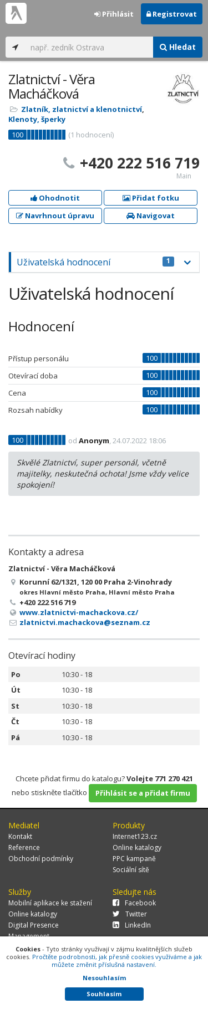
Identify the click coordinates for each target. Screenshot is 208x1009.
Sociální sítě (131, 869)
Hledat (178, 47)
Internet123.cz (135, 836)
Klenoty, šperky (36, 119)
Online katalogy (137, 847)
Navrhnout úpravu (55, 216)
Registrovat (171, 14)
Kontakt (20, 836)
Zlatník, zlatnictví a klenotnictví (81, 109)
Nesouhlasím (104, 978)
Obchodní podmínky (40, 858)
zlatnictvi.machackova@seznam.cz (84, 622)
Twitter (130, 914)
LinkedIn (132, 925)
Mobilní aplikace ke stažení (50, 903)
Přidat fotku (151, 198)
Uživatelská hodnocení (95, 262)
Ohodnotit (55, 198)
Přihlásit (114, 14)
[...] (89, 47)
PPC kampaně (134, 858)
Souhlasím (104, 994)
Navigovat (150, 216)
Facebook (134, 903)
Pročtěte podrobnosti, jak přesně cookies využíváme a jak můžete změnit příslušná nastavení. (117, 960)
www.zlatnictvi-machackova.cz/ (78, 612)
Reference (24, 847)
